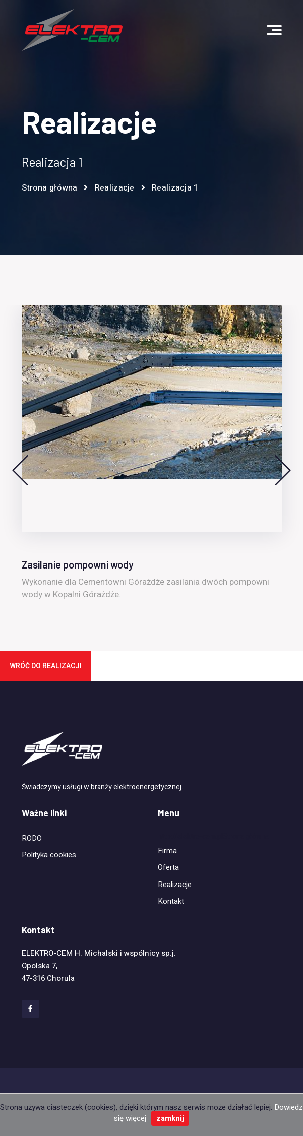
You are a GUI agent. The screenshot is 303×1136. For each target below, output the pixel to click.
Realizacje (115, 188)
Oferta (168, 867)
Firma (167, 850)
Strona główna (50, 188)
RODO (32, 838)
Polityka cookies (49, 854)
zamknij (170, 1118)
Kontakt (171, 901)
